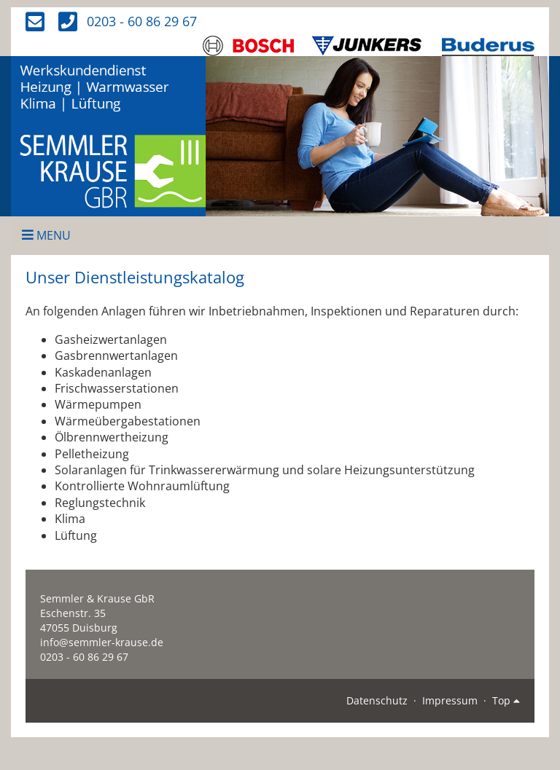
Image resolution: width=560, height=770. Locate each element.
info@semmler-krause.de (101, 642)
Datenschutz (377, 700)
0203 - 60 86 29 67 (142, 21)
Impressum (450, 700)
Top (506, 700)
